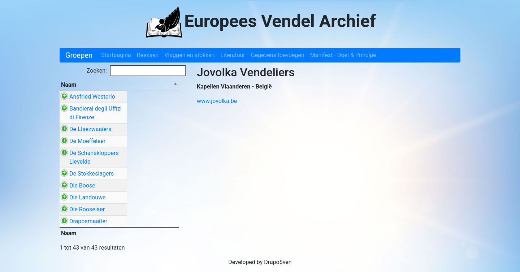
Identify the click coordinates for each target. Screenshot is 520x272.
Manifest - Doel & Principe (343, 55)
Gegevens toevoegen (277, 55)
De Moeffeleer (87, 149)
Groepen (78, 55)
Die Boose (82, 198)
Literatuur (232, 55)
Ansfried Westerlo (92, 96)
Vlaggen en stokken (189, 55)
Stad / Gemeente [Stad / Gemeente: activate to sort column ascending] (150, 84)
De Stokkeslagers (91, 182)
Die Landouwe (87, 214)
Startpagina (116, 55)
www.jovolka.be (217, 101)
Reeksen (148, 55)
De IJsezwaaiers (90, 133)
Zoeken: (136, 70)
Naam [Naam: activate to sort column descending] (68, 84)
